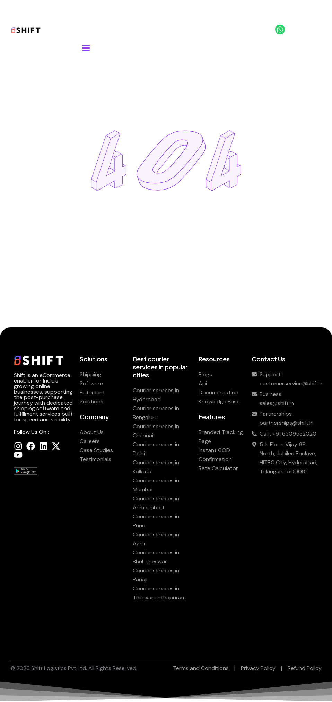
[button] (86, 48)
